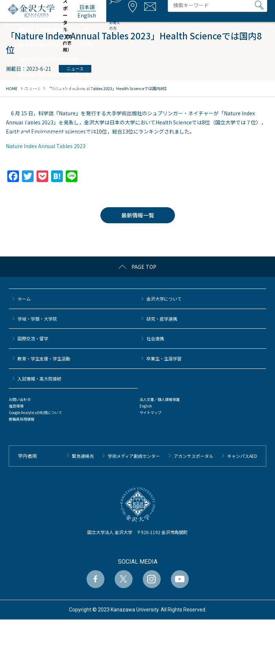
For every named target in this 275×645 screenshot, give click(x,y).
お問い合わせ (20, 399)
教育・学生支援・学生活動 (44, 358)
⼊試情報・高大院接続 (39, 378)
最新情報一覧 (137, 215)
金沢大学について (164, 299)
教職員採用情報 (21, 419)
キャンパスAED (242, 456)
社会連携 (155, 338)
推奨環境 (16, 406)
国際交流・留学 (33, 338)
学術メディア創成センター (134, 456)
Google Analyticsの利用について (35, 412)
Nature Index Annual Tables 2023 (45, 146)
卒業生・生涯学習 (164, 358)
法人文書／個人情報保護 (160, 399)
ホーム (24, 299)
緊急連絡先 (83, 456)
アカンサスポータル (193, 456)
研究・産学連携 (161, 319)
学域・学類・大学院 (37, 319)
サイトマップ (150, 412)
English (146, 406)
